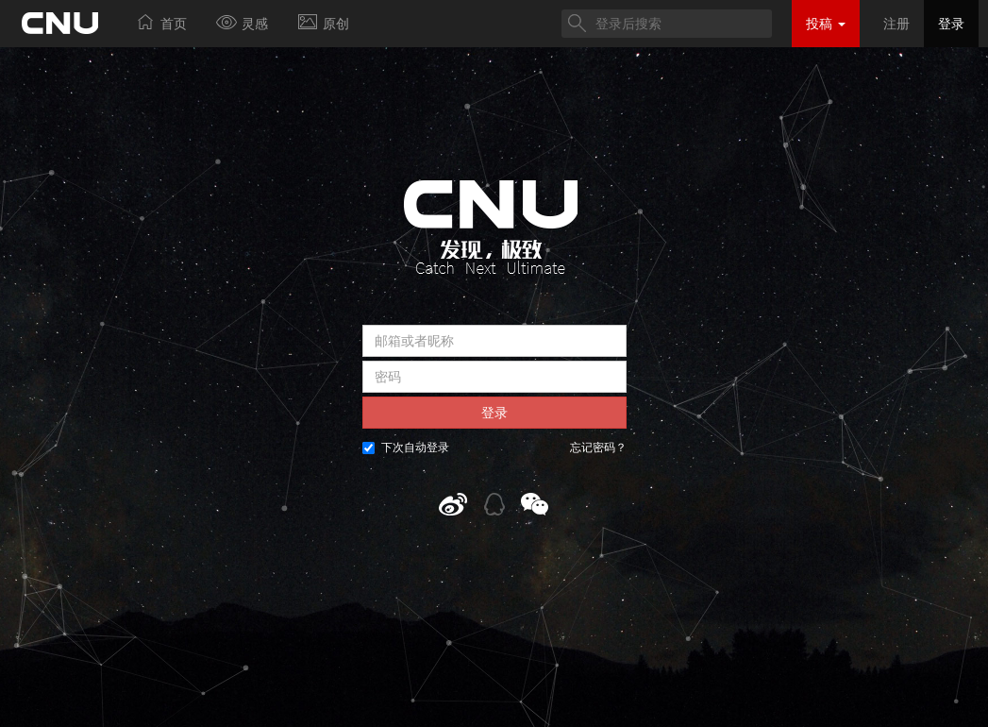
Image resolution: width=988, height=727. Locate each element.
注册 (896, 23)
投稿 (826, 23)
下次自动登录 (405, 447)
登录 (951, 23)
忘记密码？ (598, 447)
